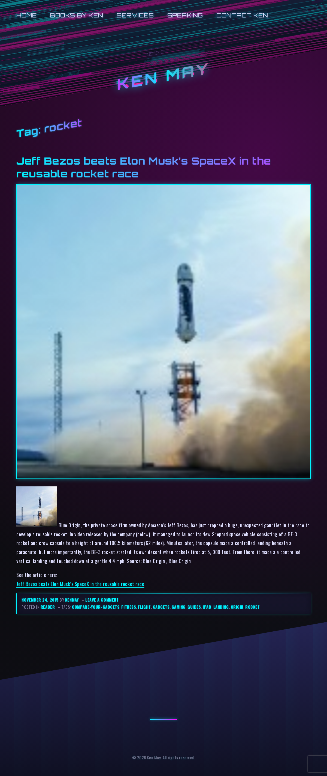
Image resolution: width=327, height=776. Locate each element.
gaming (179, 607)
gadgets (161, 607)
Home (26, 15)
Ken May (163, 76)
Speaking (185, 15)
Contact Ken (242, 15)
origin (237, 607)
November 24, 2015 (41, 600)
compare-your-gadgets (95, 607)
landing (221, 607)
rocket (252, 607)
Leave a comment (102, 600)
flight (144, 607)
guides (194, 607)
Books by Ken (76, 15)
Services (135, 15)
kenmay (72, 600)
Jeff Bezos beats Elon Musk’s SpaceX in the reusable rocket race (80, 583)
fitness (128, 607)
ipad (207, 607)
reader (48, 607)
